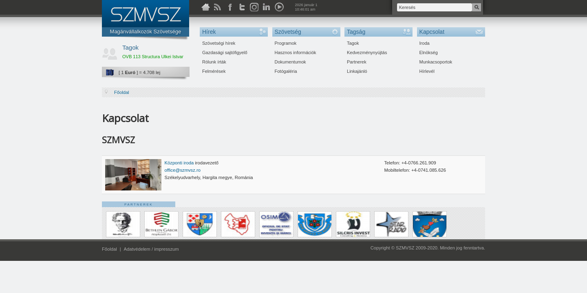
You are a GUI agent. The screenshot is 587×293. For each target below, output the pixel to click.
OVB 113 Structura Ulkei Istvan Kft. (157, 56)
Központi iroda (180, 162)
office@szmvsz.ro (183, 170)
